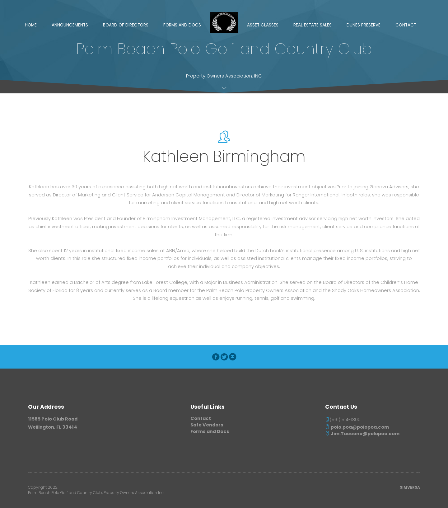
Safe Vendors (206, 425)
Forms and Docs (182, 25)
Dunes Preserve (363, 25)
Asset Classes (262, 25)
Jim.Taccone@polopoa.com (362, 433)
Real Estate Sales (312, 25)
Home (31, 25)
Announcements (70, 25)
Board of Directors (125, 25)
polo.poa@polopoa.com (357, 427)
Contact (405, 25)
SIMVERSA (410, 487)
